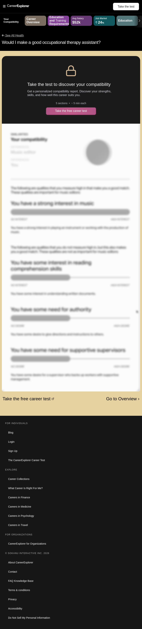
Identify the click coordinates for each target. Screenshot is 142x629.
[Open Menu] (58, 6)
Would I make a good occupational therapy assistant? (51, 42)
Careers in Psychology (21, 515)
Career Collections (18, 479)
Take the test (126, 6)
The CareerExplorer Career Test (26, 460)
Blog (10, 432)
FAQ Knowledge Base (20, 580)
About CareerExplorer (20, 562)
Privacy (12, 599)
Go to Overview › (122, 398)
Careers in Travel (18, 525)
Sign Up (12, 450)
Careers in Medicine (19, 506)
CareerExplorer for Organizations (27, 543)
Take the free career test (71, 110)
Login (11, 441)
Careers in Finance (19, 497)
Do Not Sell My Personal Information (29, 617)
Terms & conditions (19, 590)
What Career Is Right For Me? (25, 488)
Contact (12, 571)
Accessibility (15, 608)
